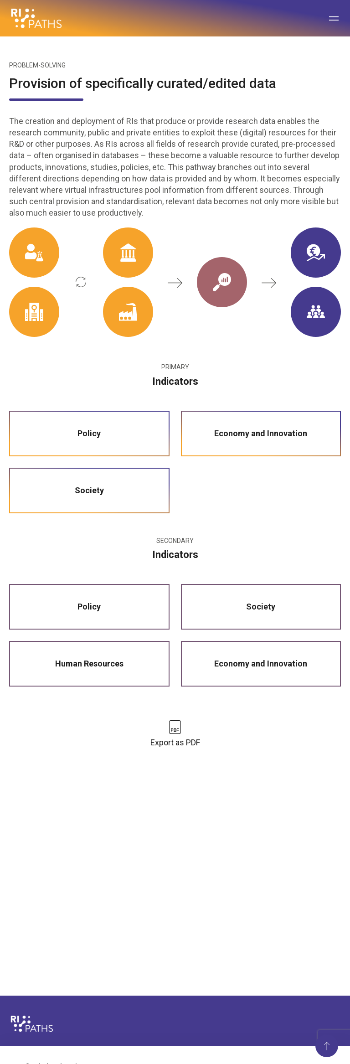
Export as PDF (175, 742)
